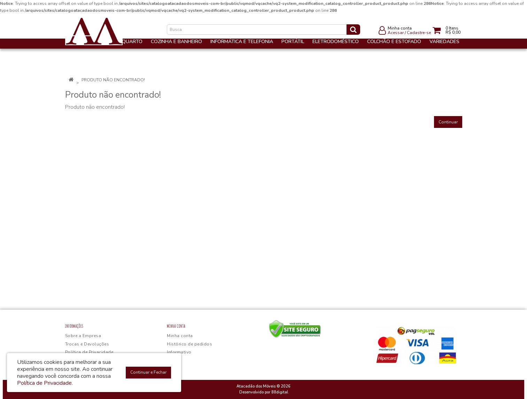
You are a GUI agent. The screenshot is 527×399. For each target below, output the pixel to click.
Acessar (396, 32)
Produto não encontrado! (113, 80)
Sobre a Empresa (83, 336)
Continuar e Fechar (148, 372)
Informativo (179, 352)
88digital (279, 392)
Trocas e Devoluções (87, 344)
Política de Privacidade (89, 352)
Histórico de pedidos (189, 344)
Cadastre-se (419, 32)
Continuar (448, 122)
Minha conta (180, 336)
